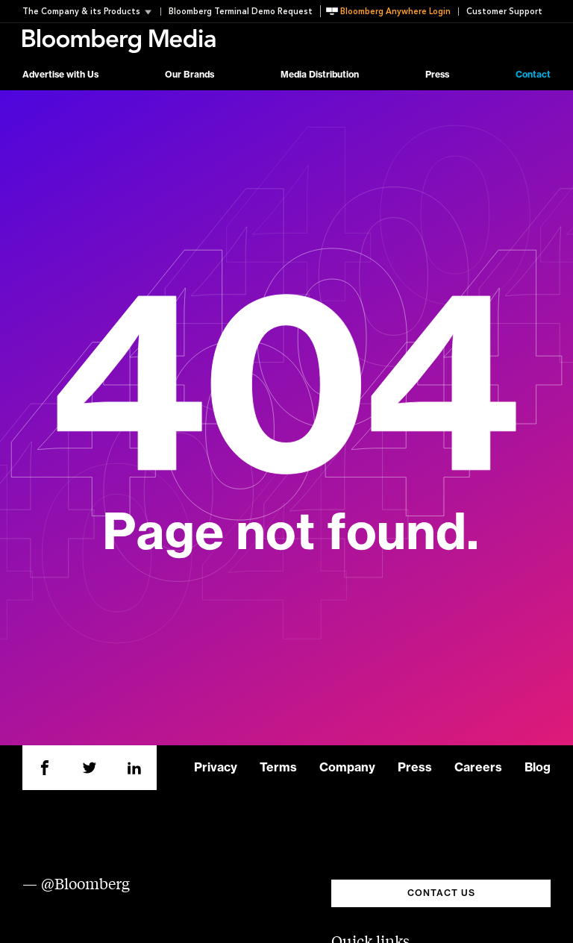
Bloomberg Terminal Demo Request (241, 11)
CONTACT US (441, 893)
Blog (538, 768)
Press (437, 74)
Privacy (215, 768)
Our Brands (189, 74)
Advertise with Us (60, 74)
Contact (533, 74)
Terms (278, 768)
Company (347, 768)
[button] (91, 11)
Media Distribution (320, 74)
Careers (478, 768)
